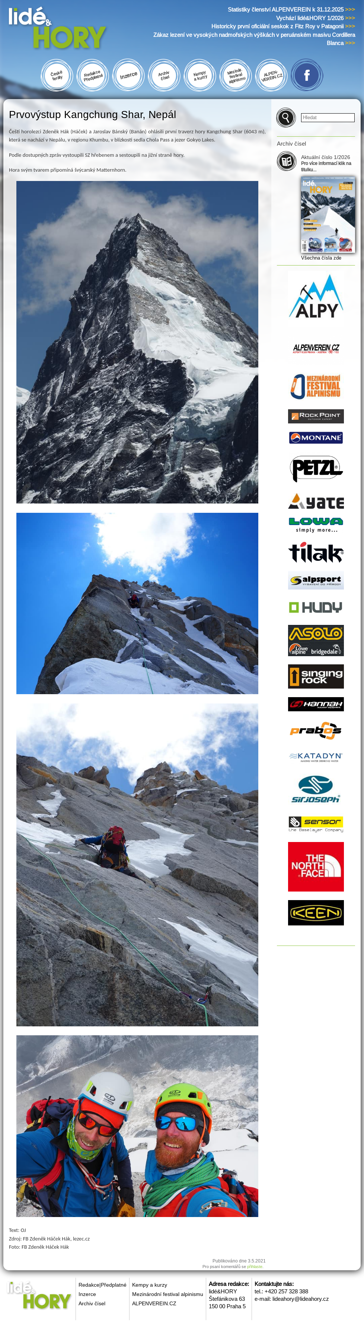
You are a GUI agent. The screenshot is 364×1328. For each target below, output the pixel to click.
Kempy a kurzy (149, 1285)
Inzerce (87, 1294)
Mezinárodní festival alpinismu (167, 1294)
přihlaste (254, 1266)
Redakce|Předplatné (103, 1285)
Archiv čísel (92, 1303)
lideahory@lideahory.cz (300, 1299)
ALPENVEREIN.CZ (154, 1303)
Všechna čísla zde (321, 258)
